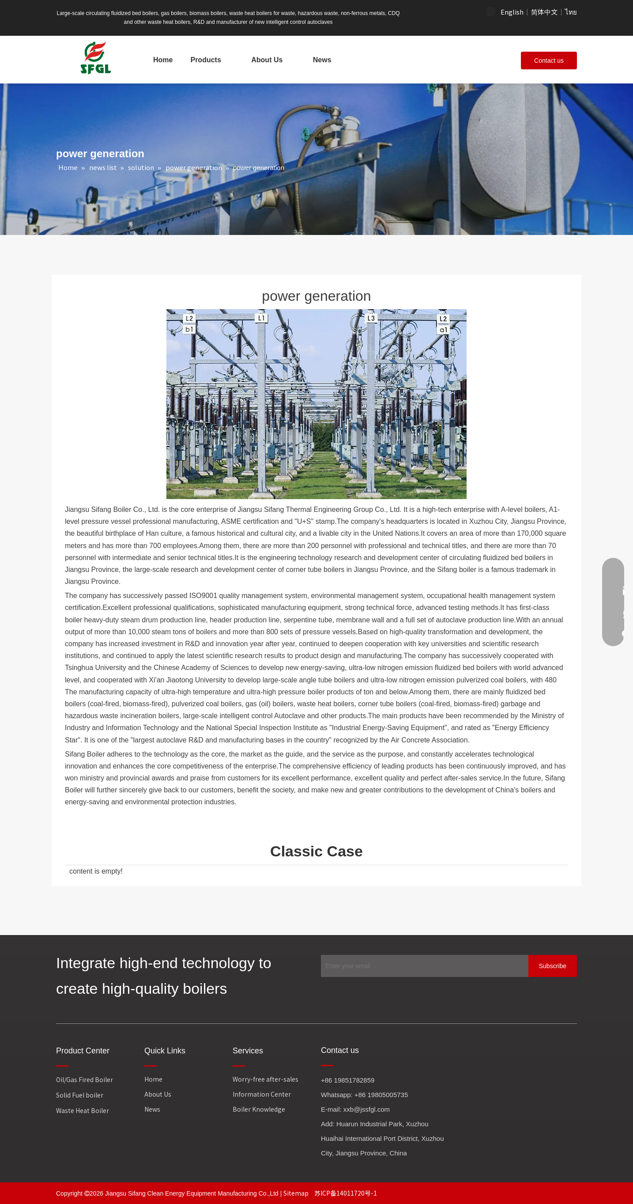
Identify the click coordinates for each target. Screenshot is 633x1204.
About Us (157, 1094)
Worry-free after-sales (265, 1079)
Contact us (549, 60)
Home (153, 1079)
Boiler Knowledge (259, 1109)
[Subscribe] (552, 966)
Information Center (262, 1094)
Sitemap (296, 1193)
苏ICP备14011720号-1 (345, 1193)
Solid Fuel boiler (79, 1094)
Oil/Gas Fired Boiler (84, 1079)
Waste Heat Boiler (82, 1110)
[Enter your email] (422, 966)
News (152, 1109)
